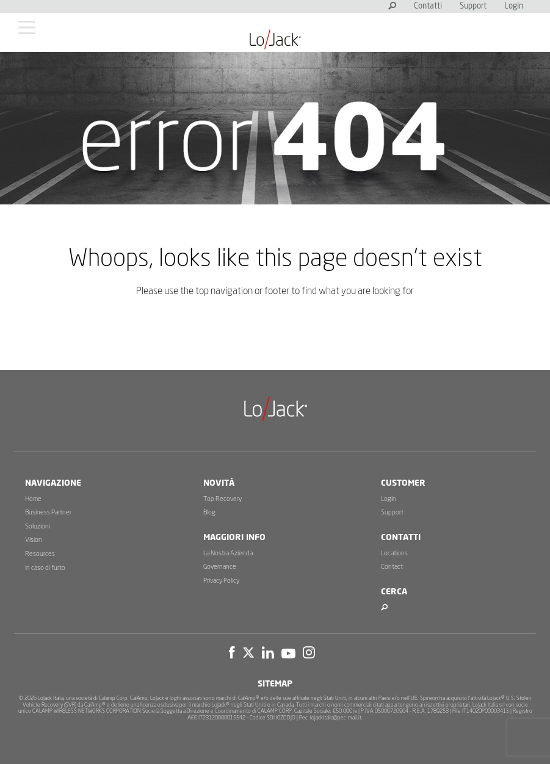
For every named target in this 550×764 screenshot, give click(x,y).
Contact (392, 566)
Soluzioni (37, 526)
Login (513, 6)
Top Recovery (222, 499)
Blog (209, 512)
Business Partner (48, 512)
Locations (394, 553)
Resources (40, 553)
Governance (219, 566)
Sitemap (275, 684)
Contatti (428, 6)
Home (33, 499)
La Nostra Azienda (228, 553)
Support (473, 6)
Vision (33, 539)
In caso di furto (45, 567)
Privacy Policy (221, 580)
